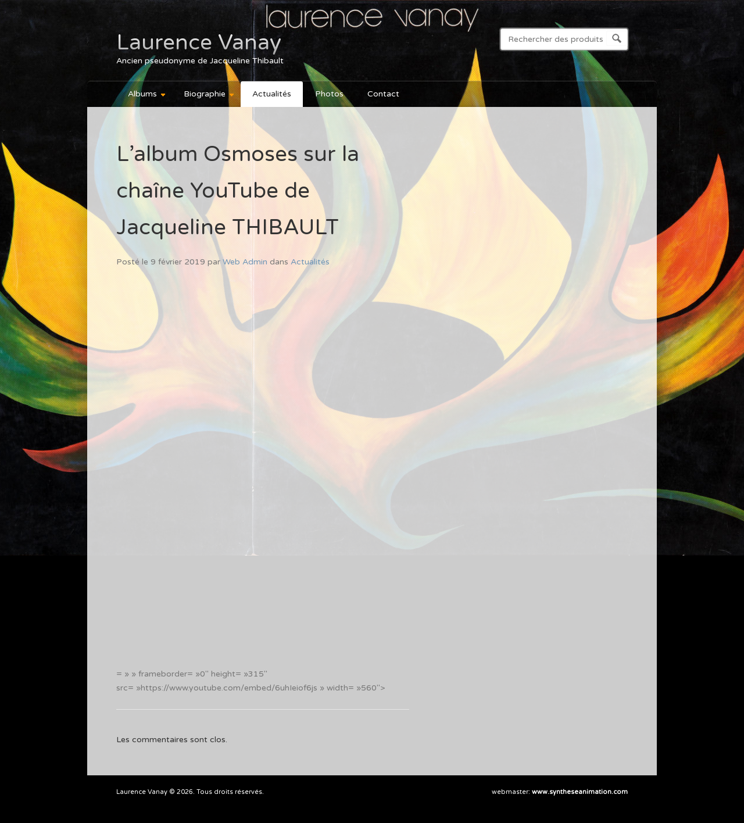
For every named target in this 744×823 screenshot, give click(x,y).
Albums (141, 95)
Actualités (271, 94)
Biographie (203, 95)
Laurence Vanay (198, 42)
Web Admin (245, 262)
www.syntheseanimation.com (580, 792)
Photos (329, 94)
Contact (383, 94)
